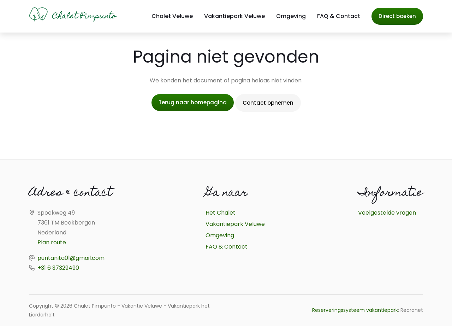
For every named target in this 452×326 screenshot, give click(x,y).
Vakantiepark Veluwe (234, 16)
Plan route (51, 242)
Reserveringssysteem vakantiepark (355, 310)
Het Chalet (221, 213)
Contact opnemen (268, 102)
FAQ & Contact (338, 16)
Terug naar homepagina (193, 102)
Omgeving (291, 16)
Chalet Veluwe (172, 16)
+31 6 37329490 (58, 268)
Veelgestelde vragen (387, 213)
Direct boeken (397, 16)
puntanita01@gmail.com (71, 258)
